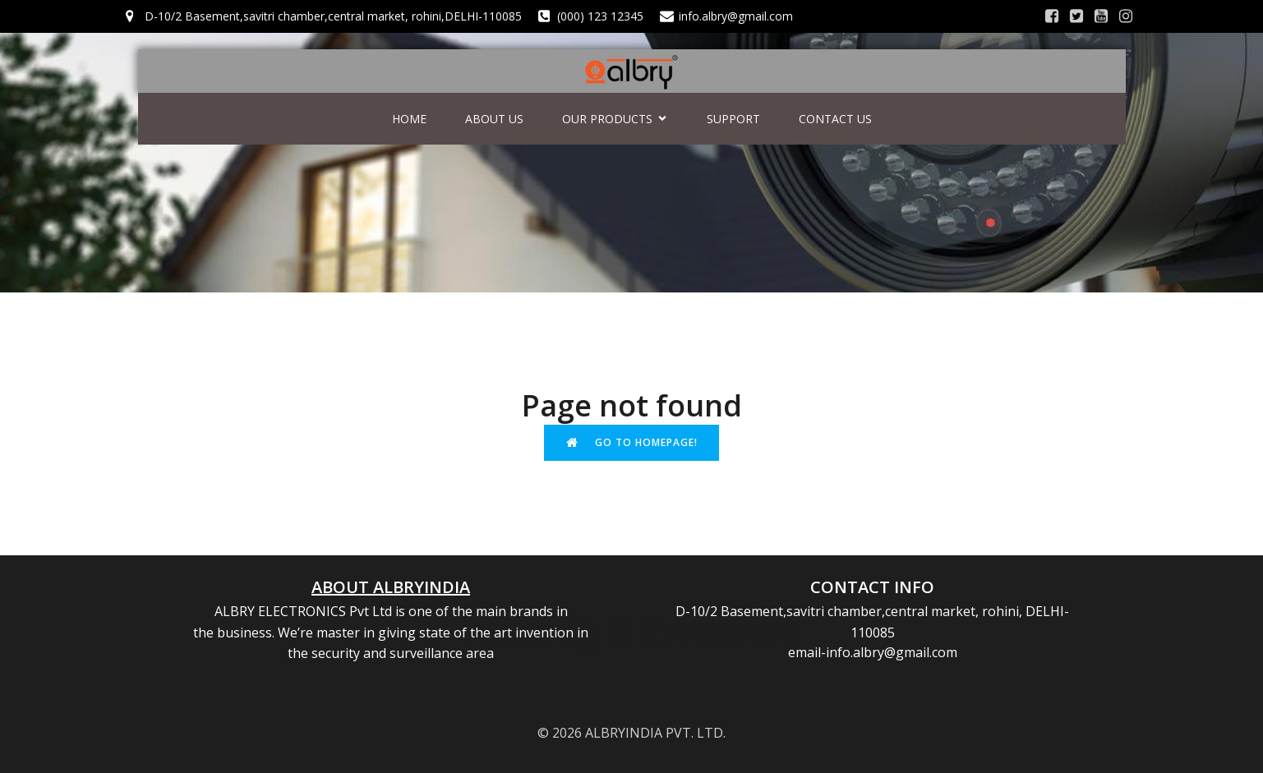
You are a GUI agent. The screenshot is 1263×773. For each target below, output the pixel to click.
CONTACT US (835, 119)
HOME (409, 119)
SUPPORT (733, 119)
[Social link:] (1051, 16)
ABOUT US (494, 119)
